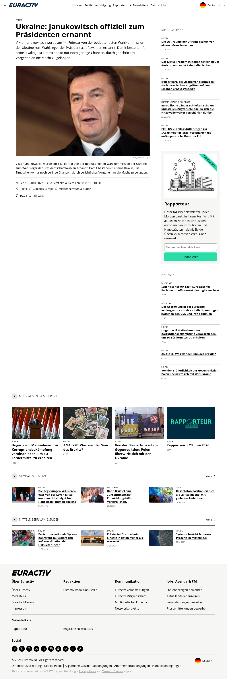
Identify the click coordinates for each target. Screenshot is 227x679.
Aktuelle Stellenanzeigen (183, 596)
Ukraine (77, 5)
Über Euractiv (21, 590)
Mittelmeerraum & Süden (75, 188)
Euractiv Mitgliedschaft (130, 596)
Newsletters (140, 5)
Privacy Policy (87, 671)
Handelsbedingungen (166, 666)
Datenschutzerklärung (27, 666)
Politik (88, 5)
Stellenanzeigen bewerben (184, 590)
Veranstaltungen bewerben (185, 602)
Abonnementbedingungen (132, 666)
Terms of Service (112, 671)
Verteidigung (103, 5)
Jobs (163, 5)
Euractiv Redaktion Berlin (80, 590)
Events (154, 5)
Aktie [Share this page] (39, 196)
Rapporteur (120, 5)
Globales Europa (43, 188)
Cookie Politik (53, 666)
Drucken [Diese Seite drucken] (23, 196)
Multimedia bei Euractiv (131, 602)
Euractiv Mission (23, 602)
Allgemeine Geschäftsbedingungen (88, 666)
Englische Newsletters (78, 629)
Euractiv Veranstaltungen (132, 590)
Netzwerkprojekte (127, 608)
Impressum (19, 608)
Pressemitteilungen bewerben (187, 608)
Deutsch (210, 5)
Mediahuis (19, 596)
